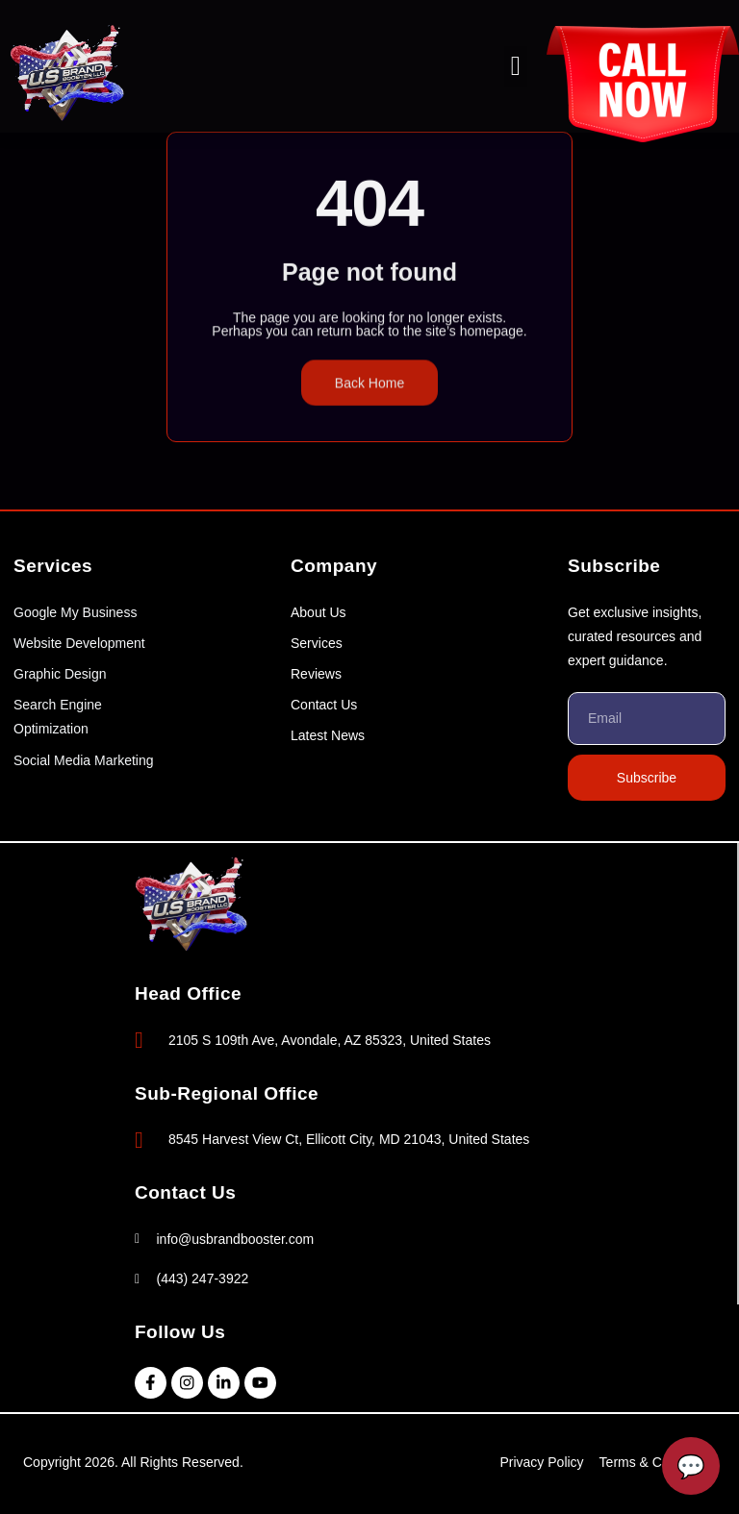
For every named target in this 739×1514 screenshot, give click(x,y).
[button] (515, 66)
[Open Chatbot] (691, 1466)
